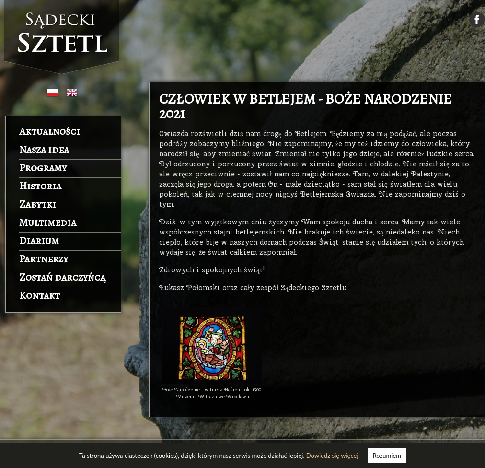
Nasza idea (44, 149)
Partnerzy (43, 259)
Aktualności (49, 131)
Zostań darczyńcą (62, 277)
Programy (43, 168)
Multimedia (47, 222)
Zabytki (37, 204)
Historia (40, 186)
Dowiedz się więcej (332, 455)
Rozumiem (387, 455)
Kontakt (39, 295)
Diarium (39, 241)
